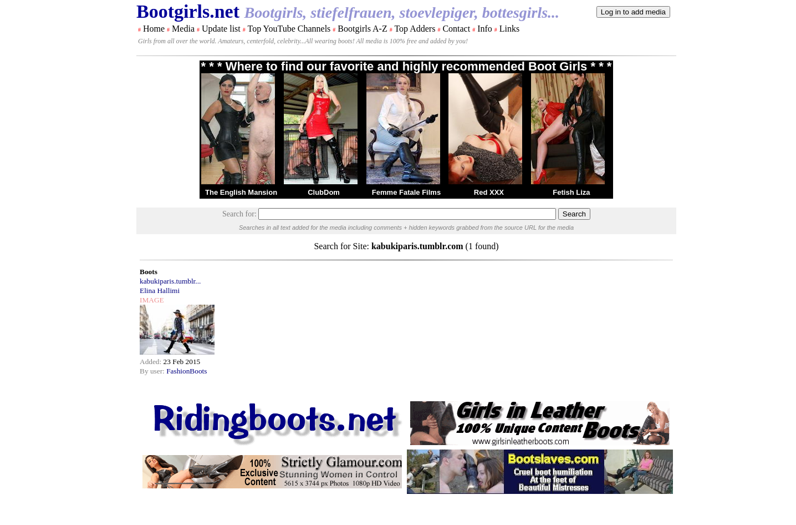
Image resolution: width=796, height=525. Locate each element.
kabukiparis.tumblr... (170, 281)
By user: (153, 371)
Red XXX (489, 192)
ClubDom (324, 192)
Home (154, 28)
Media (183, 28)
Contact (456, 28)
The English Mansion (241, 192)
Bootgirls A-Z (362, 28)
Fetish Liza (571, 192)
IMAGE (152, 300)
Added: (152, 361)
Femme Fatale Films (406, 192)
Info (484, 28)
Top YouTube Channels (288, 28)
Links (509, 28)
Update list (221, 28)
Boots (148, 271)
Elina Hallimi (160, 290)
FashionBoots (186, 371)
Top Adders (414, 28)
